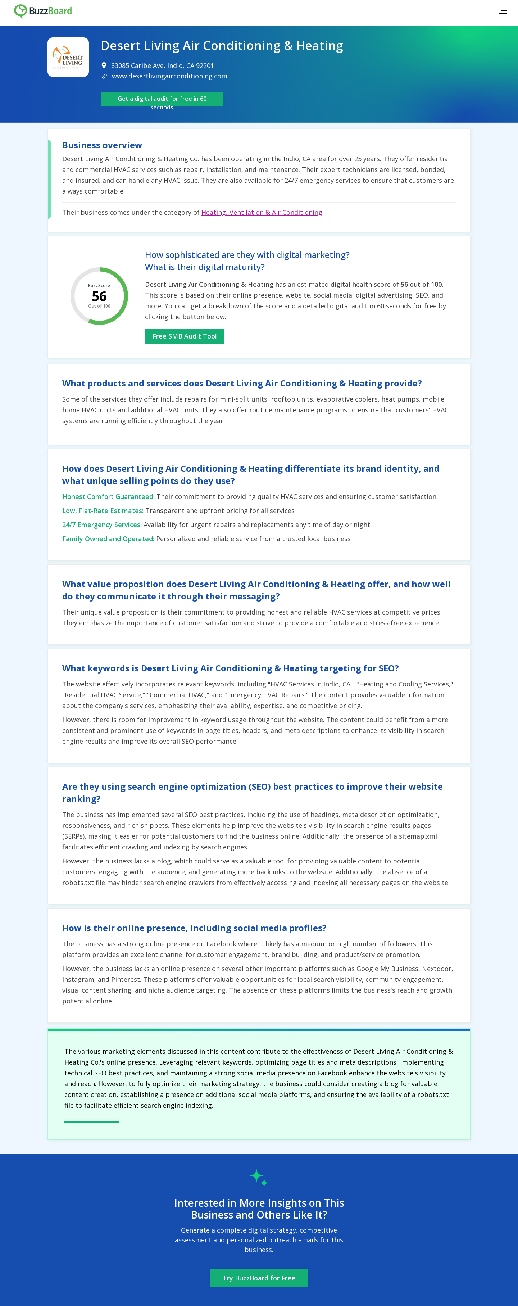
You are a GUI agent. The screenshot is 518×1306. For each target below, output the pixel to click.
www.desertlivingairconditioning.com (169, 76)
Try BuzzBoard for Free (259, 1278)
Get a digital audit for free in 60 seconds (162, 100)
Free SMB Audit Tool (185, 336)
